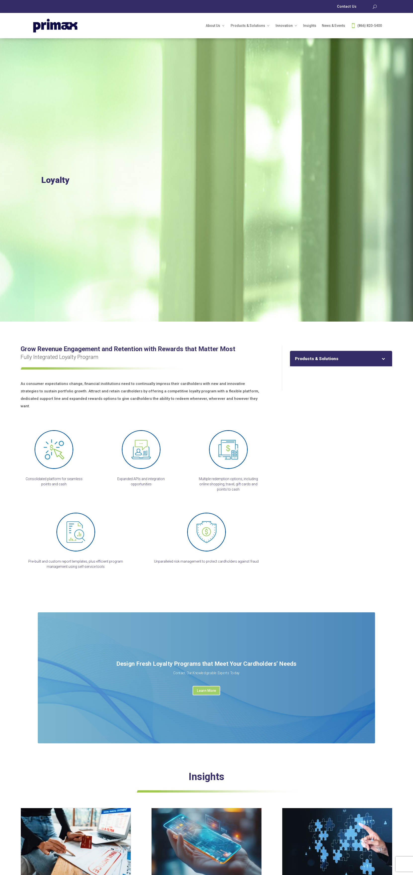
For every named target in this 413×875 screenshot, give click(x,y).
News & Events (333, 26)
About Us (213, 26)
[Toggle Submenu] (383, 358)
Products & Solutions (248, 26)
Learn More (206, 690)
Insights (309, 26)
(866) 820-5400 (369, 26)
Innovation (284, 26)
